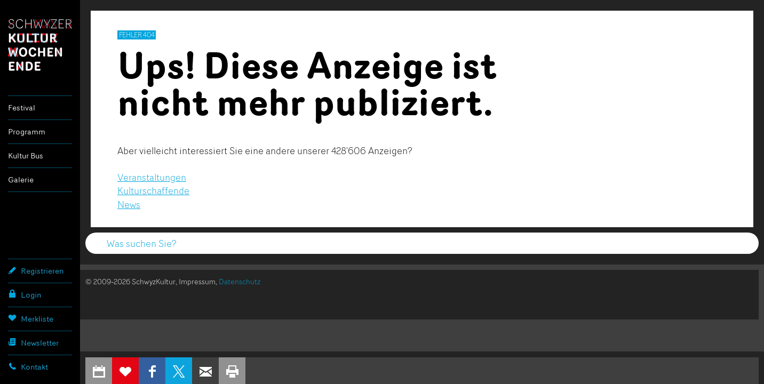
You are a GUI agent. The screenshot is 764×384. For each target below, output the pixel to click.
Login (24, 294)
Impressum (197, 281)
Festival (21, 107)
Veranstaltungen (151, 177)
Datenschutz (239, 281)
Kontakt (28, 366)
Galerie (21, 179)
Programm (26, 131)
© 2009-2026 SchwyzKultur (130, 281)
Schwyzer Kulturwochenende (40, 44)
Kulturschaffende (153, 190)
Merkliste (30, 318)
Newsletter (33, 342)
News (128, 204)
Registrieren (35, 270)
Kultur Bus (25, 155)
